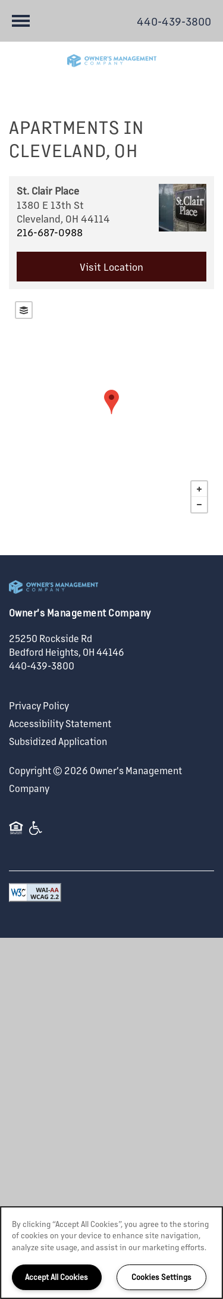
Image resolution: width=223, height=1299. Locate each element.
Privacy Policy (39, 705)
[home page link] (111, 60)
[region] (111, 1252)
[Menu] (21, 21)
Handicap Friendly (36, 833)
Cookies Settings (161, 1277)
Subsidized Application (58, 741)
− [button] (199, 504)
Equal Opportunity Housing (16, 833)
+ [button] (199, 489)
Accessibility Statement (60, 723)
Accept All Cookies (56, 1277)
